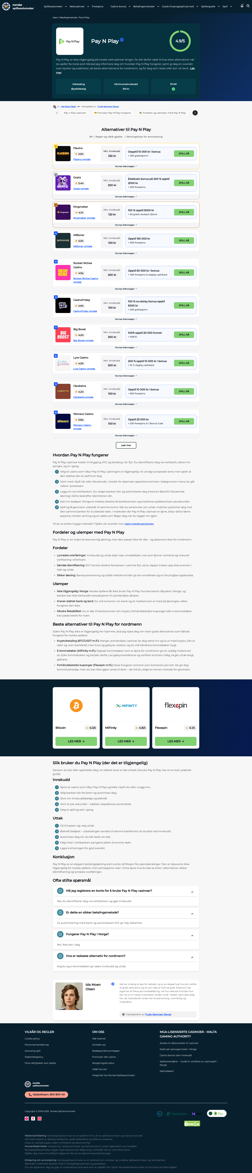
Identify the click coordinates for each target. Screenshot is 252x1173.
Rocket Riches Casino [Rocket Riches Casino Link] (82, 265)
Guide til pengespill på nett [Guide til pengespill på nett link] (178, 6)
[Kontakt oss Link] (124, 1044)
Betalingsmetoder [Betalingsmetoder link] (144, 6)
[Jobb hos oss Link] (124, 1069)
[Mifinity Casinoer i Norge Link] (126, 705)
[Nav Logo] (17, 6)
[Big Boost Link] (63, 334)
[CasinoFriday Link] (63, 305)
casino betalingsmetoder (139, 523)
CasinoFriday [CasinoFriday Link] (81, 300)
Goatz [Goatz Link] (77, 177)
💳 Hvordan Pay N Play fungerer (112, 112)
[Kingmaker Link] (63, 212)
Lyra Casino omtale (84, 368)
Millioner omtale (82, 246)
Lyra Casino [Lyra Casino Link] (80, 357)
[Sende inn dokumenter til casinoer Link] (192, 1043)
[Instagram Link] (39, 1119)
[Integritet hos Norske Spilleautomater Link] (124, 1075)
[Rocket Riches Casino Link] (63, 272)
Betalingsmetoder (68, 17)
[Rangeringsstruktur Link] (124, 1063)
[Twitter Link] (27, 1119)
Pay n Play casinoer (75, 112)
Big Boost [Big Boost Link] (79, 329)
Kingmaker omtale (84, 218)
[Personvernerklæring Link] (57, 1044)
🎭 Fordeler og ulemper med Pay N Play (162, 112)
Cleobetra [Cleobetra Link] (79, 386)
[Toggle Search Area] (248, 6)
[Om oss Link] (124, 1032)
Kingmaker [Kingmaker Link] (80, 206)
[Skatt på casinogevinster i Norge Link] (192, 1049)
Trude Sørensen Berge (108, 106)
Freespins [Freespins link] (97, 6)
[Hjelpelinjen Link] (176, 1114)
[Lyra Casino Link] (63, 363)
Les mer (76, 741)
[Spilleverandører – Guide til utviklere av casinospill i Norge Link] (192, 1063)
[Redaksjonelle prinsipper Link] (124, 1051)
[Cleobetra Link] (63, 391)
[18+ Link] (159, 1114)
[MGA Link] (197, 1114)
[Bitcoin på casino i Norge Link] (76, 705)
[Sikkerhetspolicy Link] (57, 1057)
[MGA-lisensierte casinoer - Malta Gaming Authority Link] (192, 1034)
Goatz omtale (81, 188)
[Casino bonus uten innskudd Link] (192, 1055)
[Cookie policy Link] (57, 1038)
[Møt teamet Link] (124, 1038)
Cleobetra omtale (83, 397)
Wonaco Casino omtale (82, 427)
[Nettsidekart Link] (192, 1071)
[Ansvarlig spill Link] (57, 1051)
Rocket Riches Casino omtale (85, 280)
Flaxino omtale (81, 159)
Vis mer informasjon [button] (126, 166)
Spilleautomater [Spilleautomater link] (53, 6)
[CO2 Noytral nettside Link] (216, 1114)
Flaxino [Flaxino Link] (78, 148)
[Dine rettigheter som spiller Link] (57, 1063)
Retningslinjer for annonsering (145, 136)
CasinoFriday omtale (85, 311)
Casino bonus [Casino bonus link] (118, 6)
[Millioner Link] (63, 240)
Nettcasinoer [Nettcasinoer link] (77, 6)
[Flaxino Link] (63, 153)
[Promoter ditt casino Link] (124, 1057)
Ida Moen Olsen (68, 106)
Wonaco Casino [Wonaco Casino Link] (83, 414)
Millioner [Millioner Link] (78, 235)
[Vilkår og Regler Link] (57, 1032)
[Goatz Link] (63, 183)
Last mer (126, 445)
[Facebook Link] (33, 1119)
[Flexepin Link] (176, 705)
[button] (242, 6)
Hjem (55, 17)
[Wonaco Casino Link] (63, 421)
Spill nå (184, 153)
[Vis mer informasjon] (126, 166)
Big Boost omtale (83, 340)
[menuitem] (54, 6)
